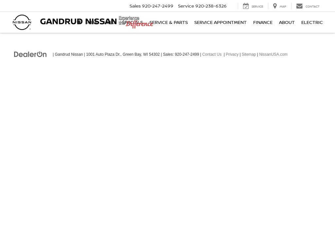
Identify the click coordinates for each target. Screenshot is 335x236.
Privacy (232, 54)
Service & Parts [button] (169, 22)
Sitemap (249, 54)
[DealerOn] (30, 54)
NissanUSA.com (273, 54)
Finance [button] (263, 22)
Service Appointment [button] (220, 22)
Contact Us (211, 54)
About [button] (287, 22)
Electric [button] (312, 22)
